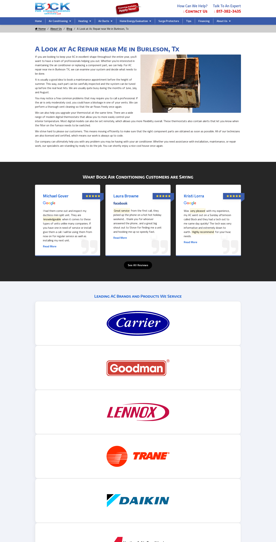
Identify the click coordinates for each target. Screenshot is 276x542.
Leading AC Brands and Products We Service (138, 296)
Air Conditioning (58, 21)
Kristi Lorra (194, 196)
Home (38, 21)
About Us (222, 21)
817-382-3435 (227, 11)
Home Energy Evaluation (134, 21)
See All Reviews (138, 265)
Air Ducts (103, 21)
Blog (69, 29)
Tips (188, 21)
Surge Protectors (168, 21)
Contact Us (195, 11)
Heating (83, 21)
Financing (204, 21)
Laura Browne (126, 196)
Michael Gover (55, 196)
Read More (49, 246)
